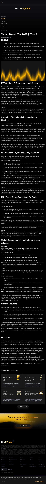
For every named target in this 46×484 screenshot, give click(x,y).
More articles (23, 406)
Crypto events (33, 466)
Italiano (3, 28)
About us (31, 459)
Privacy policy (41, 464)
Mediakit (10, 469)
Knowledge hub (23, 464)
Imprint (40, 459)
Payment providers (13, 459)
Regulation (4, 23)
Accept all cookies (39, 481)
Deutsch (3, 26)
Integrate (3, 464)
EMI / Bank (11, 464)
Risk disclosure (42, 466)
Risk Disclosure (3, 448)
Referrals (3, 466)
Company (3, 16)
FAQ (21, 466)
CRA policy (41, 461)
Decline (3, 481)
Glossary (22, 461)
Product (3, 21)
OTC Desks (11, 461)
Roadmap (32, 464)
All (1, 14)
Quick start (22, 459)
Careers (31, 461)
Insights (3, 19)
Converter (3, 461)
